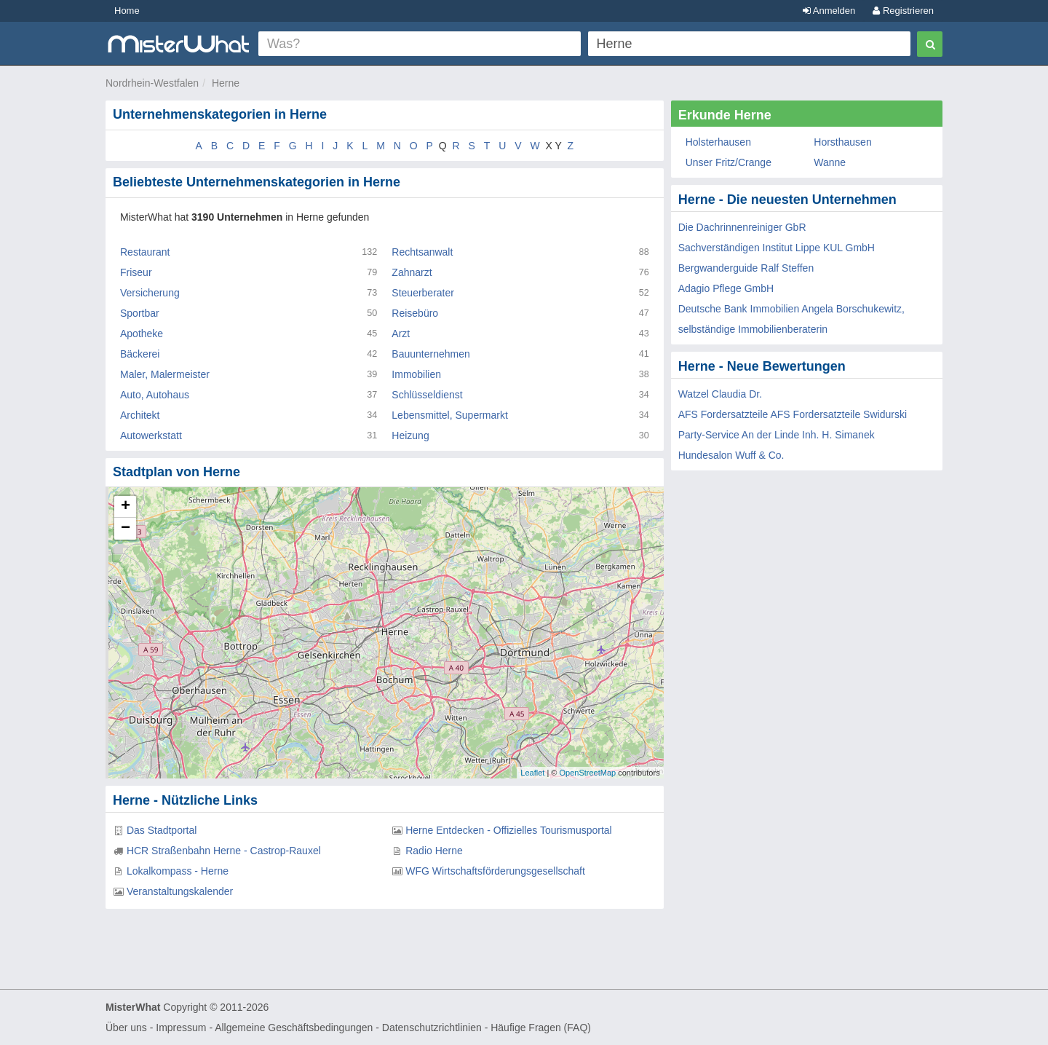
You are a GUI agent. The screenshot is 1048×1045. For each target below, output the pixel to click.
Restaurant (145, 252)
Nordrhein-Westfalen (152, 83)
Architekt (139, 415)
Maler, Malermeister (165, 374)
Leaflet (532, 772)
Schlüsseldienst (427, 395)
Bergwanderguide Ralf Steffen (746, 268)
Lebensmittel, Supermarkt (450, 415)
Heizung (410, 435)
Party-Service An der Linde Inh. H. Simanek (776, 435)
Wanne (830, 162)
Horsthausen (842, 142)
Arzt (401, 333)
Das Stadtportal (162, 830)
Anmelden (829, 10)
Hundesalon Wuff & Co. (731, 455)
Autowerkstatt (151, 435)
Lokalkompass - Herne (178, 871)
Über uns (126, 1027)
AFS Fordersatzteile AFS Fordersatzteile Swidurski (792, 414)
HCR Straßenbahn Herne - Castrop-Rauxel (224, 850)
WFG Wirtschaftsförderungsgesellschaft (495, 871)
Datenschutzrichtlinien (432, 1027)
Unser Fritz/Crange (728, 162)
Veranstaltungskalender (180, 891)
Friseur (136, 272)
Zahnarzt (412, 272)
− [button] (125, 529)
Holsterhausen (718, 142)
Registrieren (903, 10)
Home (127, 10)
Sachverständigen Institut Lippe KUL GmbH (776, 247)
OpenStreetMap (587, 772)
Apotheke (141, 333)
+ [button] (125, 507)
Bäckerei (139, 354)
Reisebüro (415, 313)
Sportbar (139, 313)
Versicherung (150, 293)
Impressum (181, 1027)
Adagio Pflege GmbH (726, 288)
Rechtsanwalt (422, 252)
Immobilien (416, 374)
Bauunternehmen (430, 354)
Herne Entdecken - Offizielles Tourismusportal (508, 830)
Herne (225, 83)
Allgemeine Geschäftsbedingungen (294, 1027)
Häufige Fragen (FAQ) (541, 1027)
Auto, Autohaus (154, 395)
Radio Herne (434, 850)
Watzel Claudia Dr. (720, 394)
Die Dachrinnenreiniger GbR (742, 227)
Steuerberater (423, 293)
